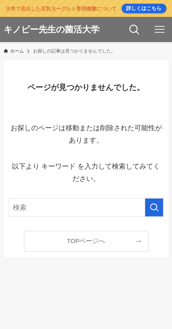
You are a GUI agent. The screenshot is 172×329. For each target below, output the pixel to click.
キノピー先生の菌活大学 (52, 30)
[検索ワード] (86, 207)
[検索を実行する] (154, 207)
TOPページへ (86, 241)
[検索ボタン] (134, 29)
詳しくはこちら (143, 8)
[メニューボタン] (159, 29)
